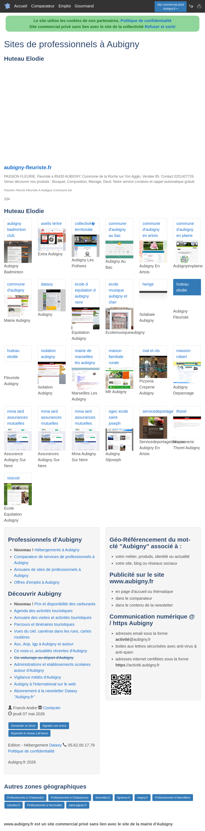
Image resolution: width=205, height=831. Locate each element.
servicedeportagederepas (155, 411)
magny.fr (142, 797)
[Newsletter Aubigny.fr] (191, 6)
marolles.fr (13, 805)
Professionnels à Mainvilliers (172, 797)
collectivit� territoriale (85, 226)
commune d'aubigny (16, 287)
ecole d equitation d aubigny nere (85, 293)
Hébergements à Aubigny (56, 550)
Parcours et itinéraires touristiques (44, 624)
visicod (13, 478)
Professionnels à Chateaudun (25, 797)
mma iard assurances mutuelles (17, 417)
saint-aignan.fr (78, 805)
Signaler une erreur (54, 725)
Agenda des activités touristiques (43, 611)
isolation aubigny (48, 353)
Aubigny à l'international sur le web (45, 684)
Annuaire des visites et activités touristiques (52, 617)
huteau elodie (182, 287)
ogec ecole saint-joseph (118, 417)
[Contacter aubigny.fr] (199, 6)
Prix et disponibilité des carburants (64, 604)
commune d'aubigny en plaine (185, 229)
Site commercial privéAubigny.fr (170, 6)
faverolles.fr (102, 797)
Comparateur (42, 6)
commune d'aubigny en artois (151, 229)
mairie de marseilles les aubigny (85, 356)
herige (148, 284)
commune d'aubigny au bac (117, 229)
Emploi (64, 6)
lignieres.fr (123, 797)
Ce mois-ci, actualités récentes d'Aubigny (50, 651)
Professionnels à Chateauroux (69, 797)
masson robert (183, 353)
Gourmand (84, 6)
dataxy (47, 284)
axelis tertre (51, 223)
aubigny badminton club (16, 229)
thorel (181, 411)
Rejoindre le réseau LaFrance (29, 733)
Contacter (52, 708)
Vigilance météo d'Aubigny (37, 677)
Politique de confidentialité (146, 20)
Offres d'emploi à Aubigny (36, 582)
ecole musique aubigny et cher (118, 293)
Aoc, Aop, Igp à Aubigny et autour (43, 644)
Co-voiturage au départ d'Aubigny (43, 657)
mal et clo (151, 350)
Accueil (20, 6)
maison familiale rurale (116, 356)
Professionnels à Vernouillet (44, 805)
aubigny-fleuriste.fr (28, 167)
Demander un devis (23, 725)
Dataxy (55, 745)
